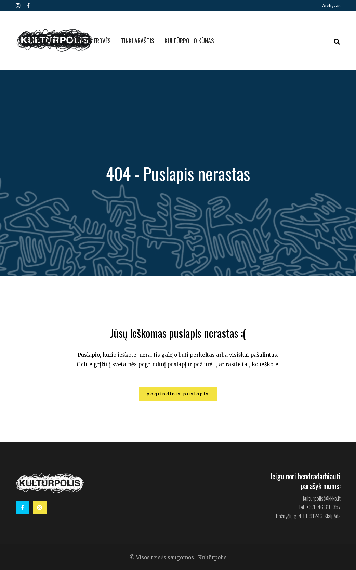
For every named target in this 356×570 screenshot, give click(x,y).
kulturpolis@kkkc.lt (322, 498)
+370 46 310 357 (323, 507)
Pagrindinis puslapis (178, 394)
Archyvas (331, 5)
